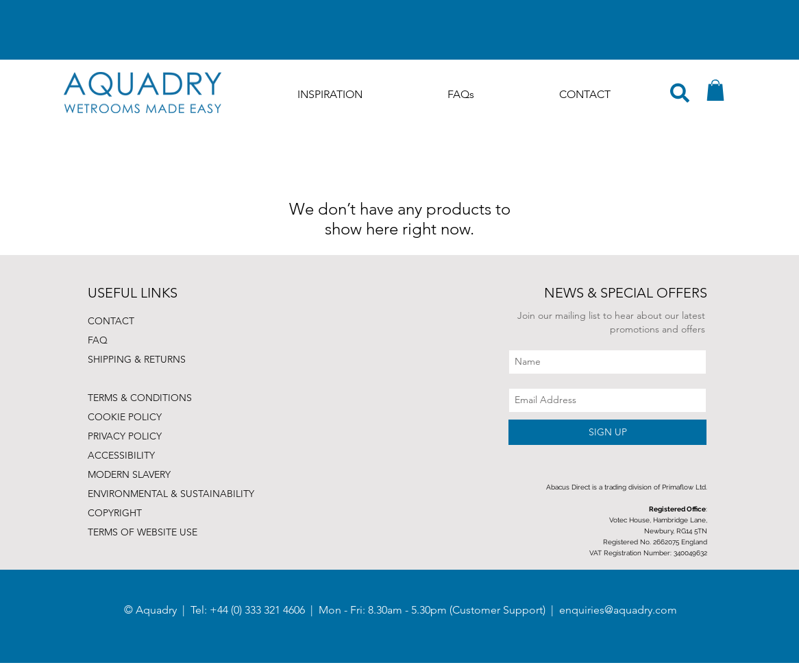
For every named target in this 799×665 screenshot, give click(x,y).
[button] (715, 90)
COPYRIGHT (115, 513)
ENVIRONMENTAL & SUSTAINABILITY (171, 493)
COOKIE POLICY (125, 417)
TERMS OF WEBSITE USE (142, 532)
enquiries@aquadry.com (618, 609)
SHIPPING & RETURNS (137, 359)
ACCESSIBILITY (121, 455)
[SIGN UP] (607, 432)
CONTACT (111, 321)
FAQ (98, 340)
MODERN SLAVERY (129, 474)
